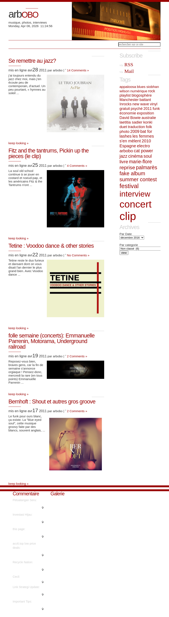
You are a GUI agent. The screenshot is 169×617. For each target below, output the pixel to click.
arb (23, 14)
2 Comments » (77, 356)
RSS (126, 64)
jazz (123, 156)
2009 (134, 131)
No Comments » (78, 255)
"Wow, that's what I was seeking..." (28, 522)
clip (128, 216)
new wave (140, 104)
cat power (143, 150)
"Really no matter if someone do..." (25, 507)
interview (135, 194)
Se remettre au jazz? (32, 61)
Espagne (128, 146)
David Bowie (130, 117)
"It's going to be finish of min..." (28, 569)
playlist (125, 95)
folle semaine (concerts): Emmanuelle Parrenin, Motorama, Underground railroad (51, 341)
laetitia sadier (131, 122)
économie (128, 113)
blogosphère (142, 95)
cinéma (135, 156)
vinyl (153, 104)
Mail (127, 71)
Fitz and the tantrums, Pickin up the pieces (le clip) (48, 153)
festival (129, 185)
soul (148, 156)
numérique (138, 91)
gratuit (125, 109)
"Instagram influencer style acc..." (26, 555)
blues (141, 87)
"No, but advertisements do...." (28, 536)
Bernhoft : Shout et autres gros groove (51, 402)
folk (149, 127)
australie (148, 117)
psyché (136, 109)
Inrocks (126, 104)
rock (151, 91)
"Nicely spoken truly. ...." (28, 581)
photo (124, 131)
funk (156, 108)
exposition (145, 113)
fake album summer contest (138, 176)
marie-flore (140, 161)
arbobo (126, 150)
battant (145, 100)
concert (136, 204)
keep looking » (18, 143)
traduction (136, 127)
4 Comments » (77, 165)
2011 (148, 109)
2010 (146, 141)
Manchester (129, 100)
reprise (127, 167)
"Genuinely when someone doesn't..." (25, 608)
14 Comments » (78, 70)
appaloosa (128, 87)
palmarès (146, 167)
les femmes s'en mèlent (137, 138)
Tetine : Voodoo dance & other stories (51, 246)
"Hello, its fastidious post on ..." (28, 594)
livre (124, 161)
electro (143, 145)
